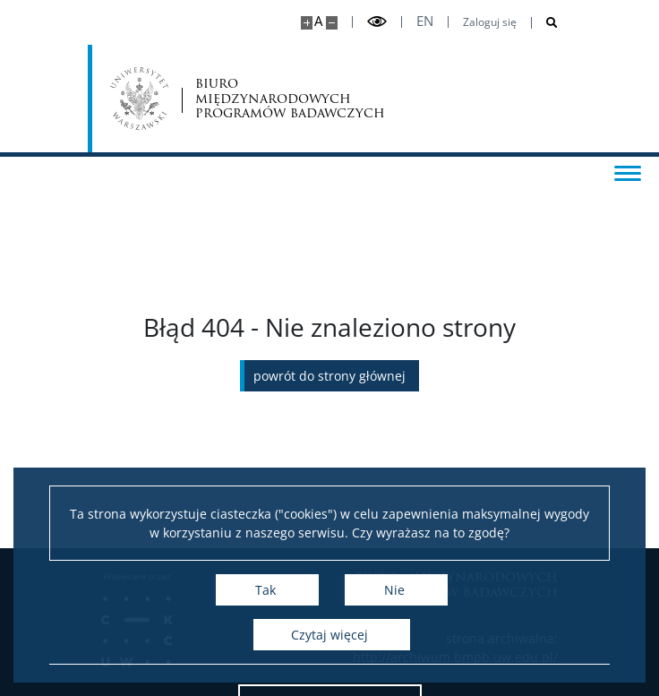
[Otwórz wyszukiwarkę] (545, 23)
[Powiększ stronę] (306, 23)
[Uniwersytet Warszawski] (139, 98)
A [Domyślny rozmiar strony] (318, 21)
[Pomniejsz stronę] (332, 23)
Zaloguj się (490, 22)
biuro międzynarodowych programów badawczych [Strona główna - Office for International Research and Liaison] (290, 98)
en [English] (424, 21)
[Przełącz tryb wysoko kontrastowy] (377, 22)
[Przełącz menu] (627, 172)
